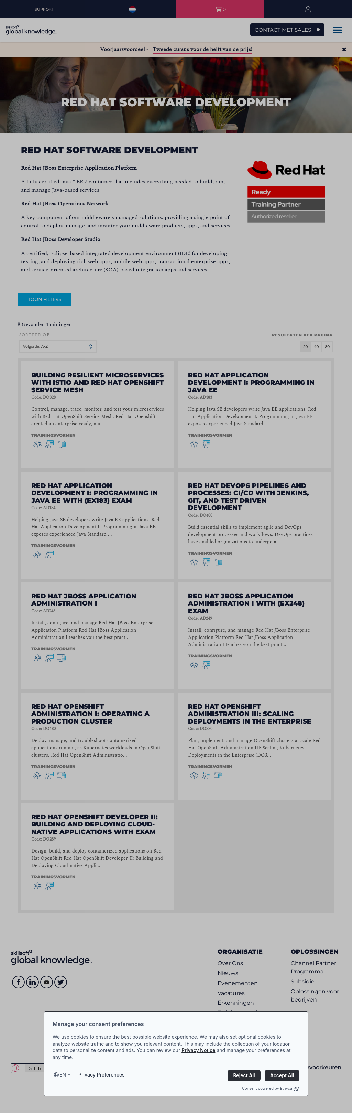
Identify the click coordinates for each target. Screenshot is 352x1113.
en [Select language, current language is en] (63, 1075)
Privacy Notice (198, 1050)
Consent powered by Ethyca (270, 1088)
